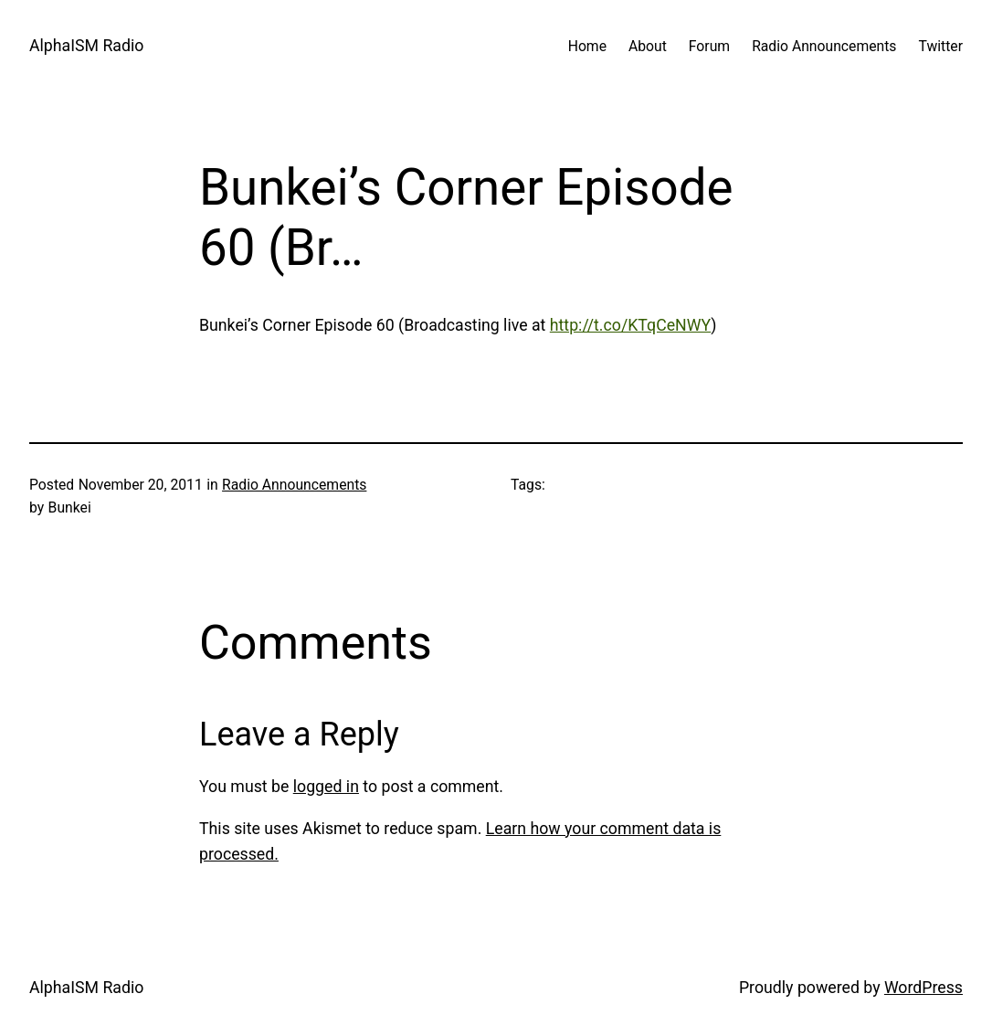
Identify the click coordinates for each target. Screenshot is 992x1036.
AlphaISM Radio (86, 46)
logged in (326, 786)
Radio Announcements (294, 484)
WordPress (923, 987)
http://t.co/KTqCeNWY (630, 325)
